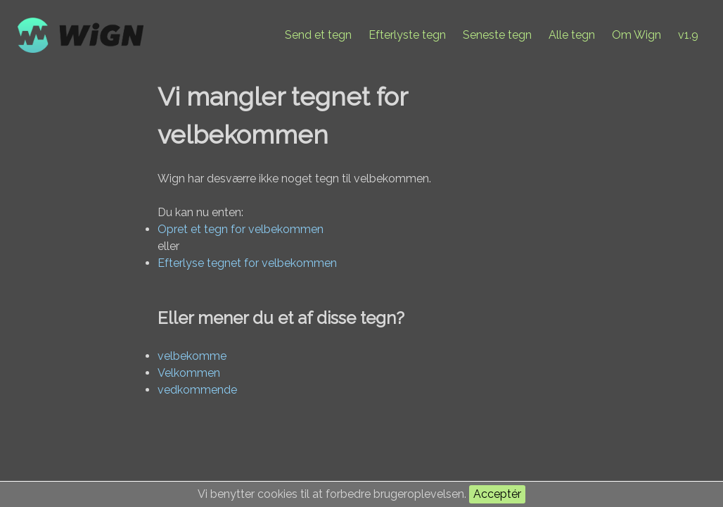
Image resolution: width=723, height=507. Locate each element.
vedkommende (197, 389)
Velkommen (189, 373)
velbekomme (192, 356)
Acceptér (497, 494)
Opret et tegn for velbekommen (241, 229)
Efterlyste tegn (407, 35)
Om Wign (636, 35)
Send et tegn (318, 35)
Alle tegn (572, 35)
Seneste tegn (497, 35)
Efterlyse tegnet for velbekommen (247, 263)
